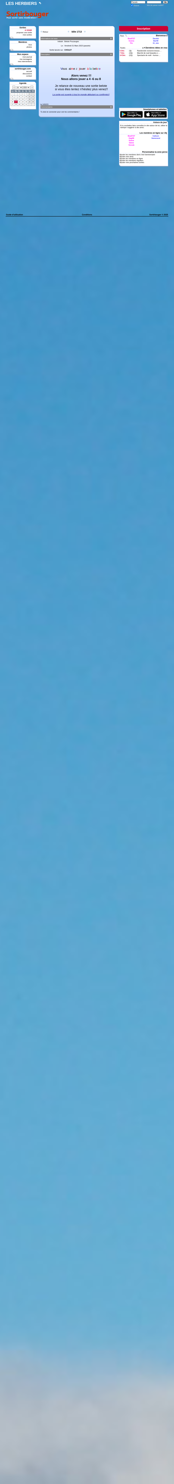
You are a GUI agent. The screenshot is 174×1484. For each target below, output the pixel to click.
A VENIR (28, 30)
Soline (131, 140)
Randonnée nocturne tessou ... (149, 51)
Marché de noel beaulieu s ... (148, 53)
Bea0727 (131, 38)
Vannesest (155, 138)
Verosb (131, 145)
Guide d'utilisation (14, 215)
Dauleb (156, 38)
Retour (45, 32)
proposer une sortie (24, 32)
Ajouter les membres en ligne (131, 158)
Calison (156, 136)
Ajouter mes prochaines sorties (132, 162)
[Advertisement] (109, 14)
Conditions (87, 215)
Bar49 (155, 41)
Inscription (143, 28)
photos (29, 47)
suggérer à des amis (135, 127)
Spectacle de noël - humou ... (148, 55)
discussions (27, 74)
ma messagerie (26, 59)
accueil (29, 71)
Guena (131, 41)
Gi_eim (156, 43)
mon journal (27, 57)
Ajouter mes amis (126, 157)
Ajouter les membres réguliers (131, 160)
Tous (122, 36)
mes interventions (25, 61)
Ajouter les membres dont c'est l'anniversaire (137, 155)
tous (30, 45)
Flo (131, 43)
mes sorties (27, 35)
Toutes (122, 48)
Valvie (131, 143)
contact (29, 76)
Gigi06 (131, 138)
